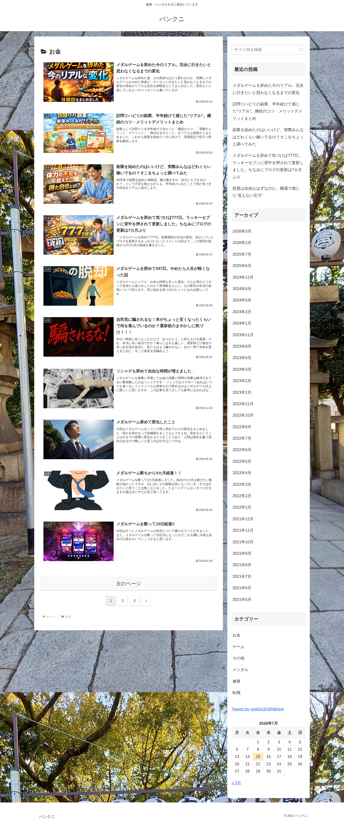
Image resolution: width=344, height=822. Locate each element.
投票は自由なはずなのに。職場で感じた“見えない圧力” (266, 192)
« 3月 (236, 783)
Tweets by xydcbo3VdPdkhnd (257, 709)
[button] (301, 49)
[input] (268, 50)
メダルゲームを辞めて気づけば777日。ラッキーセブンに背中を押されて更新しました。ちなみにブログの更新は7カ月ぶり (268, 166)
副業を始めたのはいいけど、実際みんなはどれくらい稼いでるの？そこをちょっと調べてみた (268, 137)
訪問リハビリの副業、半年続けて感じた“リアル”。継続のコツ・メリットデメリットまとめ (267, 111)
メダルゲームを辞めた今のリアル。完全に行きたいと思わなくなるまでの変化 (268, 89)
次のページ (128, 584)
